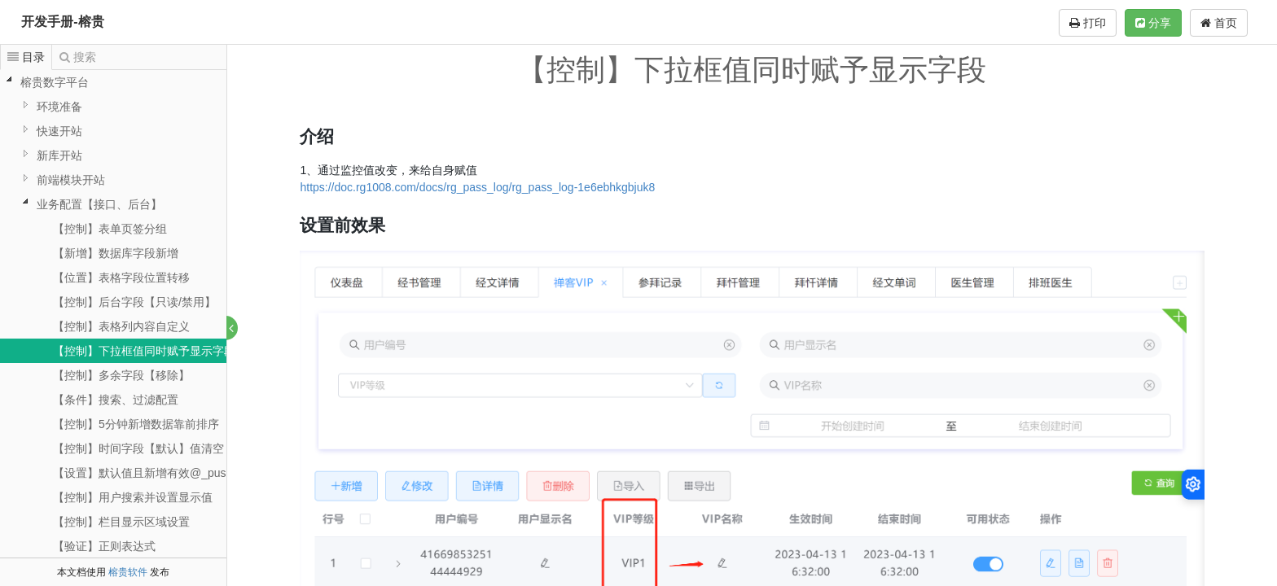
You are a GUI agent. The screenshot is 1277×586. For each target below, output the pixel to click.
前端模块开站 (71, 179)
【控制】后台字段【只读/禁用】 (134, 301)
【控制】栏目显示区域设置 (121, 521)
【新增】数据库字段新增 (115, 253)
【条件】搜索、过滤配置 (115, 399)
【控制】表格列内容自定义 (121, 326)
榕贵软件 (127, 572)
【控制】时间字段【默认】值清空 (138, 448)
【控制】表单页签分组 (110, 228)
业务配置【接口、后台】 (99, 204)
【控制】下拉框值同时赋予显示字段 (144, 350)
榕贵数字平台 (54, 82)
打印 (1087, 22)
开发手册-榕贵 (62, 21)
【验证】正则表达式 (104, 546)
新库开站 (59, 155)
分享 (1153, 22)
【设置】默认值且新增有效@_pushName (158, 472)
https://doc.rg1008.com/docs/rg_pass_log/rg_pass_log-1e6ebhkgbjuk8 (478, 187)
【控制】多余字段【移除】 (121, 375)
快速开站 (59, 131)
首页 (1218, 22)
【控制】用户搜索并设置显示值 (133, 497)
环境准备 (59, 106)
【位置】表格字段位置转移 (121, 277)
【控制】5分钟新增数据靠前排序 (136, 424)
